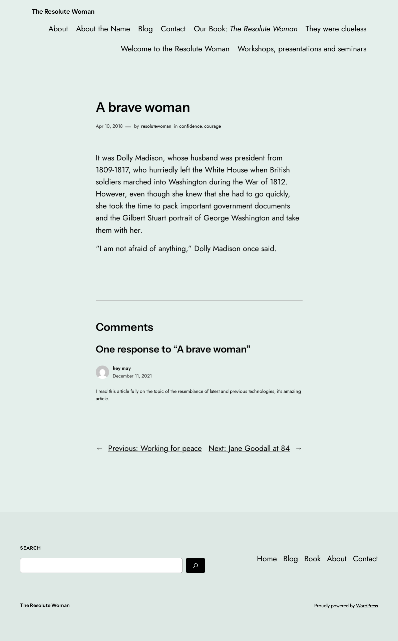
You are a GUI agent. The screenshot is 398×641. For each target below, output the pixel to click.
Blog (145, 28)
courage (212, 126)
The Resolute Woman (63, 11)
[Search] (195, 565)
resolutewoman (156, 126)
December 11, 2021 (132, 376)
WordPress (367, 605)
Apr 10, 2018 (109, 126)
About (58, 28)
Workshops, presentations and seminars (302, 48)
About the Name (103, 28)
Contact (173, 28)
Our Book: (246, 28)
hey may (122, 368)
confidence (190, 126)
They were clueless (336, 28)
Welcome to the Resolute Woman (175, 48)
